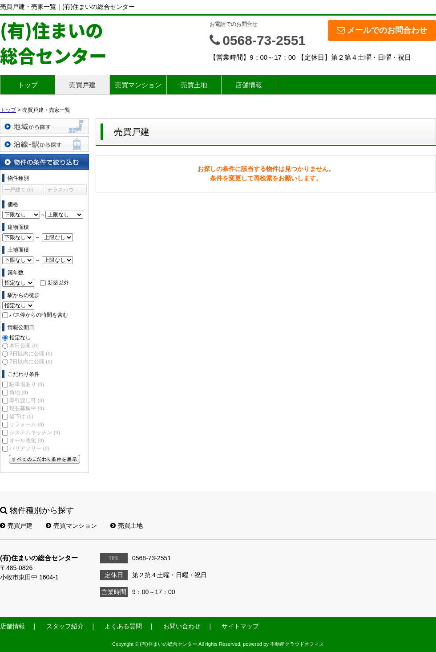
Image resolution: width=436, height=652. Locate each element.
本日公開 (23, 345)
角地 (18, 392)
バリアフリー (29, 448)
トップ (28, 85)
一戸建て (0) (18, 190)
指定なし (20, 337)
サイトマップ (240, 626)
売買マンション (138, 85)
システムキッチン (34, 432)
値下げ (21, 416)
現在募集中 (26, 408)
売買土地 (194, 85)
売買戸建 (82, 85)
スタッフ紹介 (65, 626)
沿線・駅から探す (44, 144)
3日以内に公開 (30, 353)
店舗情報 (248, 85)
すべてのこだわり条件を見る (44, 459)
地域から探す (44, 126)
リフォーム (26, 424)
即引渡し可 (26, 400)
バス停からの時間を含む (38, 315)
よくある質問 (123, 626)
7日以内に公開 (30, 362)
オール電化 (26, 440)
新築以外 (58, 283)
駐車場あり (26, 384)
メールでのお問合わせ (382, 30)
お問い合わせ (182, 626)
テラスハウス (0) (60, 191)
